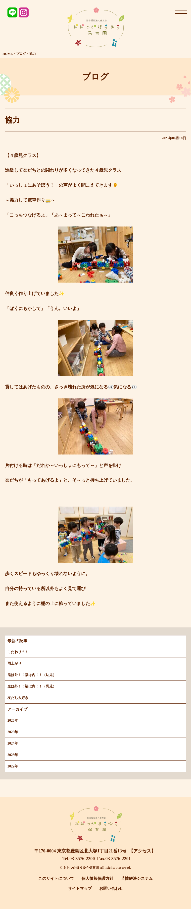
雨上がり (14, 663)
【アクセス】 (142, 850)
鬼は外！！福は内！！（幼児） (31, 675)
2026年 (12, 720)
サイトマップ (80, 888)
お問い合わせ (111, 888)
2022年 (12, 766)
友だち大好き (17, 698)
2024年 (12, 743)
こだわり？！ (17, 652)
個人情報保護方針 (97, 878)
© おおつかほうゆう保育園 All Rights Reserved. (95, 867)
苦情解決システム (137, 878)
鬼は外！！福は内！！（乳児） (31, 686)
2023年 (12, 755)
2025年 (12, 732)
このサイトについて (56, 878)
